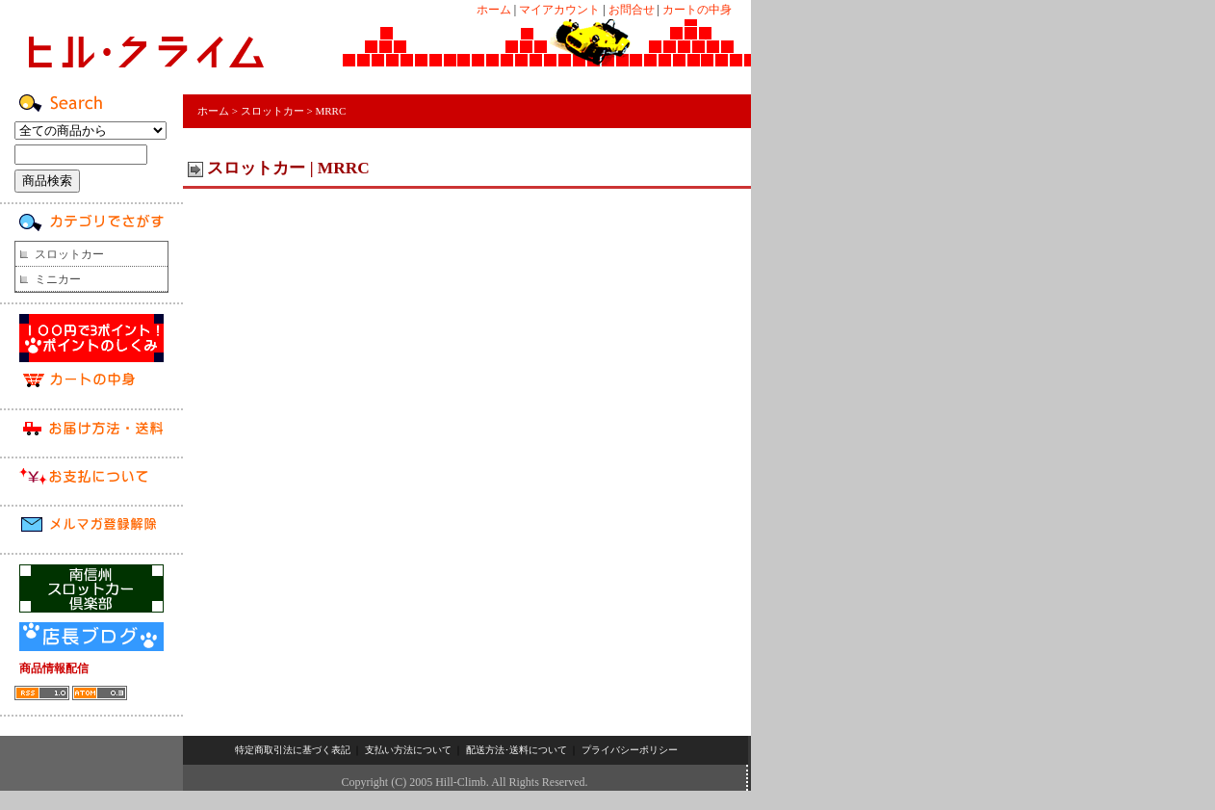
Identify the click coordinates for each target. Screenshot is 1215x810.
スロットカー (69, 254)
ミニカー (58, 279)
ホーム (494, 9)
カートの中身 (697, 9)
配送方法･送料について (516, 750)
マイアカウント (559, 9)
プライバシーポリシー (630, 750)
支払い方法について (408, 750)
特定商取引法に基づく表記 (292, 750)
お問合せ (631, 9)
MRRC (330, 111)
